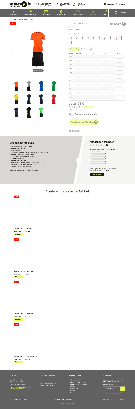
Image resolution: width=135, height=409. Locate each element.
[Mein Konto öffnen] (109, 4)
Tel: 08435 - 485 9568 (16, 379)
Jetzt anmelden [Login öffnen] (96, 174)
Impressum (105, 399)
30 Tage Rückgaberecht (81, 5)
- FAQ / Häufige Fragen (75, 379)
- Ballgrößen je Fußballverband (77, 381)
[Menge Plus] (121, 56)
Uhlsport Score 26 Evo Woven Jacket (25, 356)
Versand (82, 109)
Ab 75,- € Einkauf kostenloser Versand (65, 5)
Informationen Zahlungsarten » (48, 383)
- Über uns (72, 390)
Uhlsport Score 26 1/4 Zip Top (23, 313)
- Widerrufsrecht (73, 388)
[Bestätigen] (114, 392)
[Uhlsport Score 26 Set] (38, 50)
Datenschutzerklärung (117, 391)
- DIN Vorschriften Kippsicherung (78, 383)
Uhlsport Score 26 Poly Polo (23, 228)
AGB (113, 399)
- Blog (70, 392)
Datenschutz (121, 399)
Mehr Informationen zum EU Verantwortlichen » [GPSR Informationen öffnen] (24, 170)
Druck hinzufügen (84, 113)
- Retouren (72, 386)
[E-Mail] (111, 388)
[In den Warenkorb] (84, 121)
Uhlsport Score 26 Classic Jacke (24, 270)
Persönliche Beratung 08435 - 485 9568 (46, 5)
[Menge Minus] (121, 57)
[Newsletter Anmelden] (122, 388)
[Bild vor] (64, 50)
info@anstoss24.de (20, 384)
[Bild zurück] (12, 50)
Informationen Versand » (46, 385)
